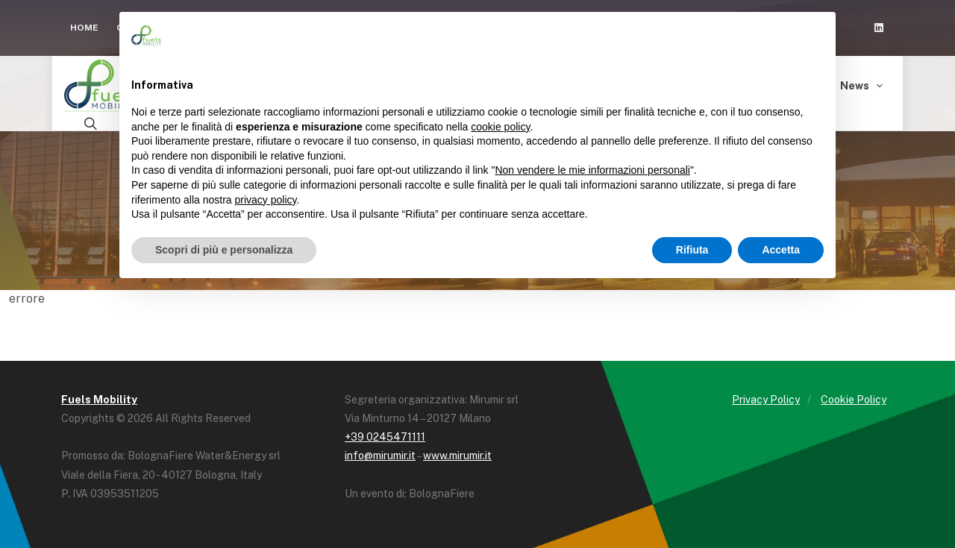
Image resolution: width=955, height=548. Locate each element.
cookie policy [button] (500, 127)
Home (84, 27)
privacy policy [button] (266, 200)
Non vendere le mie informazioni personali (592, 170)
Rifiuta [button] (692, 250)
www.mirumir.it (457, 456)
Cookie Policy (853, 400)
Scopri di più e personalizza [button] (223, 250)
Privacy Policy (766, 400)
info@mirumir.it (380, 456)
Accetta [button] (781, 250)
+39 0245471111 (385, 437)
